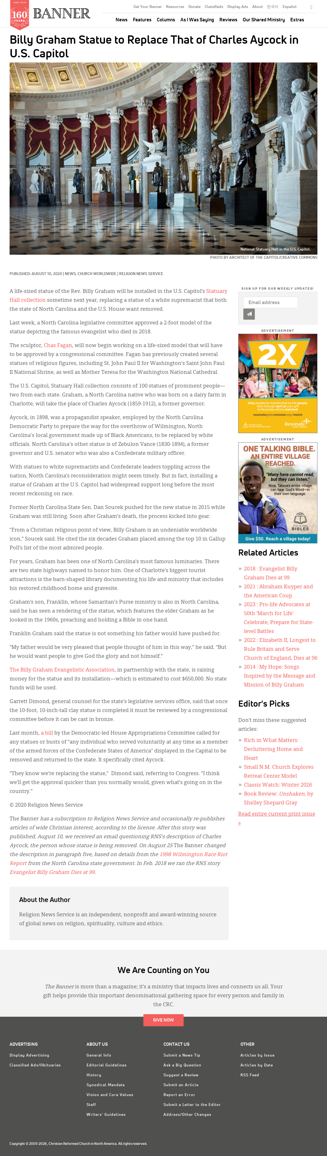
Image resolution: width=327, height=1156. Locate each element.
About (257, 7)
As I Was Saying (197, 20)
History (94, 1075)
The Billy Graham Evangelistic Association (62, 670)
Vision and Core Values (110, 1095)
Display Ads (237, 7)
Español (290, 7)
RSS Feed (249, 1075)
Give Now (163, 1020)
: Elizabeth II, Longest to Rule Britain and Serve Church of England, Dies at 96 (280, 649)
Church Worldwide (97, 274)
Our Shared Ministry (264, 20)
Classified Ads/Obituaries (35, 1065)
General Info (99, 1056)
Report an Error (179, 1095)
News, (71, 274)
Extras (297, 20)
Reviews (228, 20)
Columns (166, 20)
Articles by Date (256, 1065)
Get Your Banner (147, 7)
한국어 (272, 7)
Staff (91, 1105)
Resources (175, 7)
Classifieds (214, 7)
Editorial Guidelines (107, 1065)
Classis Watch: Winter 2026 (278, 785)
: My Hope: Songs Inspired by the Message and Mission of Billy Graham (279, 676)
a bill (47, 733)
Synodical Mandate (106, 1085)
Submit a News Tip (182, 1056)
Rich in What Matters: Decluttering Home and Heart (273, 749)
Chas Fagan (58, 345)
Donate (194, 7)
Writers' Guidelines (106, 1115)
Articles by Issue (257, 1056)
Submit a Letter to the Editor (192, 1105)
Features (142, 20)
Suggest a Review (181, 1075)
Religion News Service (141, 274)
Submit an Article (181, 1085)
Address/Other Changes (187, 1115)
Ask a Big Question (183, 1065)
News (121, 20)
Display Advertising (29, 1056)
